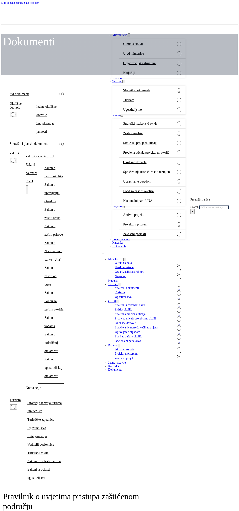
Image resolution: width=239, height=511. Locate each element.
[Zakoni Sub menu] (13, 160)
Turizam (117, 81)
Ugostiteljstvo (132, 109)
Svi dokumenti (19, 94)
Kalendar (117, 242)
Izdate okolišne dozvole (46, 111)
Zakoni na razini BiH (40, 156)
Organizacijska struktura (129, 271)
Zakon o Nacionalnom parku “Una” (53, 251)
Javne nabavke (121, 239)
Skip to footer (31, 2)
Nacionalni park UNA (138, 201)
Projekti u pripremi (135, 224)
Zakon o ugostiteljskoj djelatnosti (53, 367)
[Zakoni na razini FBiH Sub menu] (27, 189)
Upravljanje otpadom (137, 181)
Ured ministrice (124, 267)
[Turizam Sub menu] (123, 81)
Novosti (117, 78)
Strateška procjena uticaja (140, 143)
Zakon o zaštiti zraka (52, 214)
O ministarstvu (124, 262)
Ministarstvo (115, 259)
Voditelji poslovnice (40, 444)
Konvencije (33, 388)
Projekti (117, 205)
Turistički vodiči (38, 453)
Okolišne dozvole (135, 162)
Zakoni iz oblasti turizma (44, 461)
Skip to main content (12, 2)
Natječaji (120, 276)
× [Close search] (192, 211)
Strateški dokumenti (136, 90)
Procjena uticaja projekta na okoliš (146, 152)
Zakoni (14, 153)
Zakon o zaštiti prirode (54, 230)
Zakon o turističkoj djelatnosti (51, 342)
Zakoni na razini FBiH (31, 173)
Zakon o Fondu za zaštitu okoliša (54, 301)
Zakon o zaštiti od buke (51, 276)
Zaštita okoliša (133, 133)
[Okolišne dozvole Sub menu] (13, 114)
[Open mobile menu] (103, 253)
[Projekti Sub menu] (123, 206)
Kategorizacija (37, 436)
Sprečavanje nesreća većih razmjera (147, 172)
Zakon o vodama (50, 322)
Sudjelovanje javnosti (45, 127)
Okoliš (116, 114)
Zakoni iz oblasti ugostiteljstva (38, 474)
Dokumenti (119, 246)
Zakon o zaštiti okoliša (54, 172)
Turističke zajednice (40, 419)
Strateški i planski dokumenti (29, 143)
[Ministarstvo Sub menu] (124, 259)
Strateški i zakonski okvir (140, 123)
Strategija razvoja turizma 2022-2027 (44, 407)
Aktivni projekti (133, 214)
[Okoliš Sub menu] (121, 115)
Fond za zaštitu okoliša (138, 191)
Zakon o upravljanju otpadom (52, 193)
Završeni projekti (134, 234)
